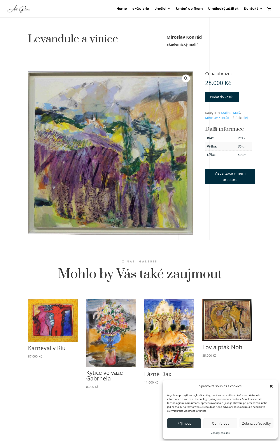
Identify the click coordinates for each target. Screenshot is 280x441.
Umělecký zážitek (223, 9)
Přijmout (184, 423)
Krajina (226, 113)
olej (245, 118)
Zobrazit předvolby (256, 423)
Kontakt (251, 9)
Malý (236, 113)
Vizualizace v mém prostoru (230, 176)
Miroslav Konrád (217, 118)
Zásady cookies (220, 433)
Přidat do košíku (222, 97)
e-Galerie (140, 9)
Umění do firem (189, 9)
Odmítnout (220, 423)
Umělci (160, 9)
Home (122, 9)
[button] (271, 386)
